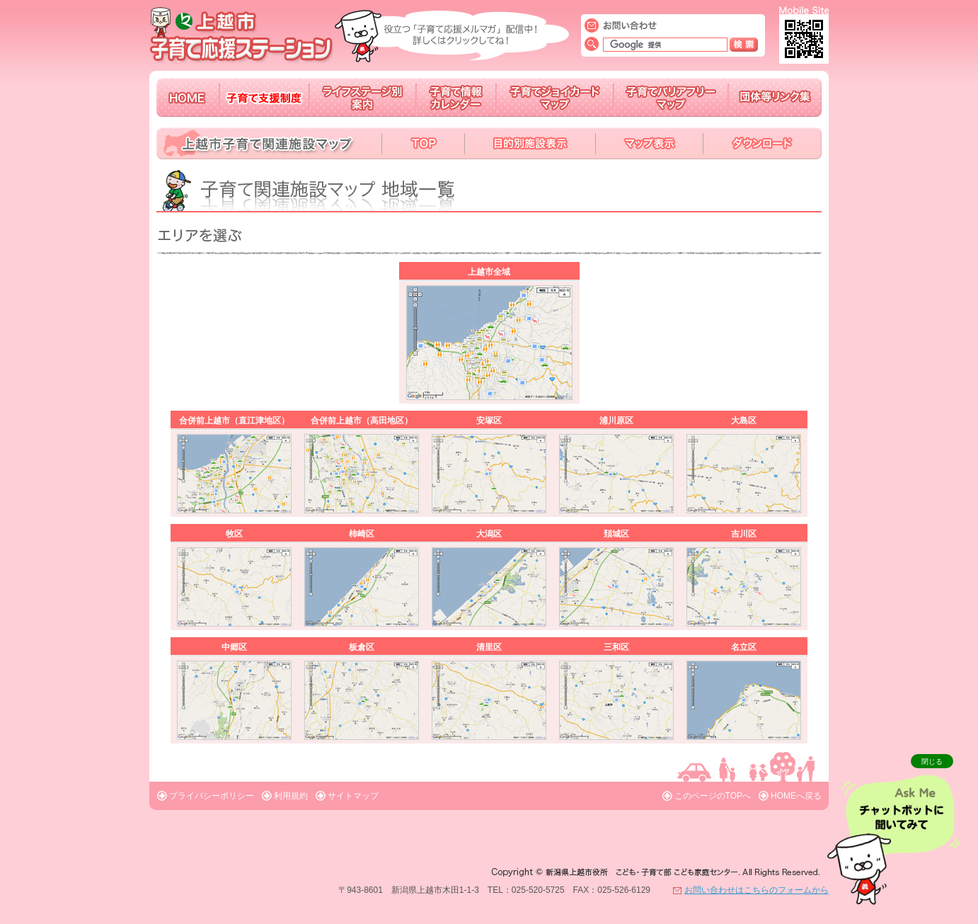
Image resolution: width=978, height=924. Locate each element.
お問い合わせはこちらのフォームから (756, 890)
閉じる (932, 761)
